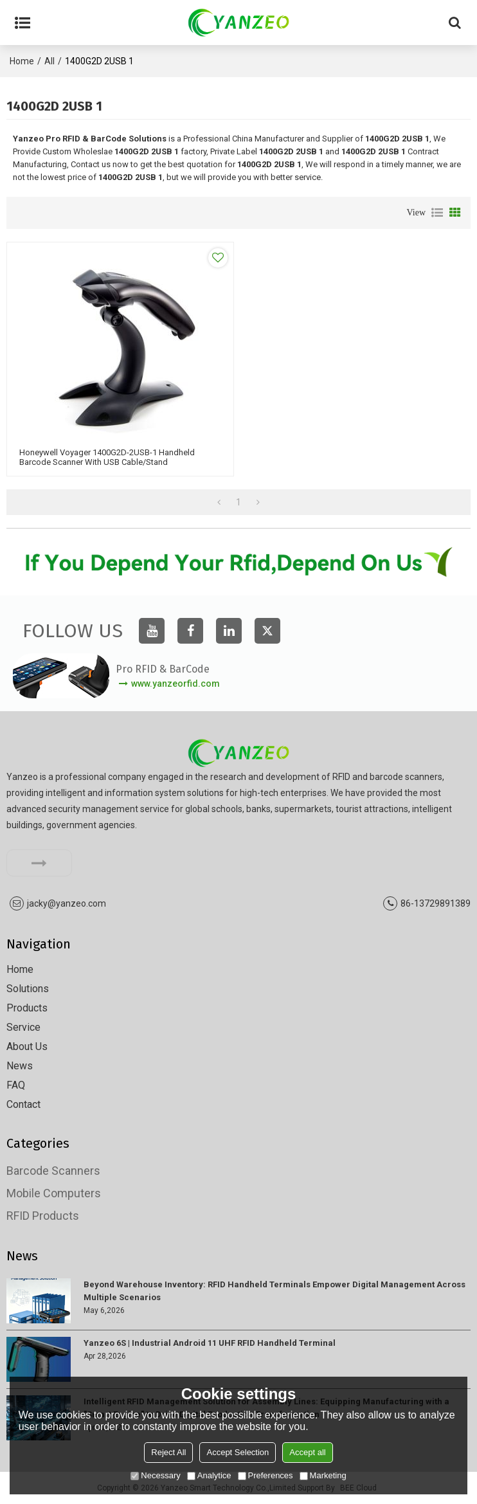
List (437, 212)
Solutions (27, 989)
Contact (23, 1104)
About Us (27, 1046)
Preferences (265, 1475)
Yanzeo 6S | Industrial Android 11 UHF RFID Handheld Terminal (210, 1343)
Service (23, 1027)
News (19, 1066)
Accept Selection (237, 1452)
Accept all (307, 1452)
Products (27, 1008)
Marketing (323, 1475)
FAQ (15, 1085)
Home (22, 61)
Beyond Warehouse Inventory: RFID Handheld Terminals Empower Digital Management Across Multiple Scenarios (274, 1291)
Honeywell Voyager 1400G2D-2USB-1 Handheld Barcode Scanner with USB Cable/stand (107, 457)
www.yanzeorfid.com (175, 683)
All (49, 61)
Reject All (168, 1452)
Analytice (209, 1475)
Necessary (155, 1475)
